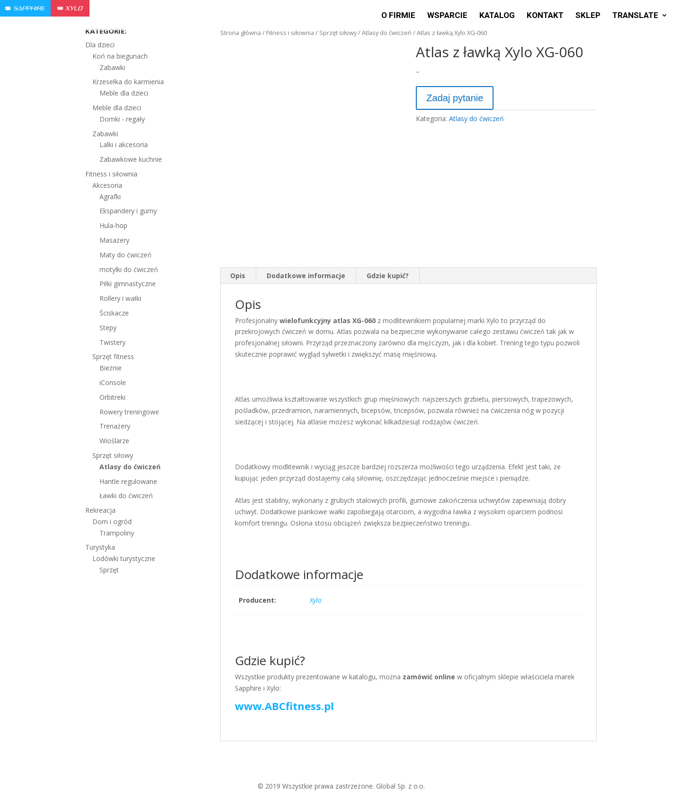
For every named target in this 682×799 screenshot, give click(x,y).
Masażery (114, 240)
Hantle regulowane (128, 481)
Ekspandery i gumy (128, 210)
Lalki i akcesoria (123, 144)
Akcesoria (107, 185)
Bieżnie (110, 367)
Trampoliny (116, 532)
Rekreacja (100, 510)
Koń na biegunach (120, 56)
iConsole (112, 382)
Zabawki (112, 67)
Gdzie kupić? (388, 275)
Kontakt (545, 16)
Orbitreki (112, 397)
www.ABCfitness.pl (284, 706)
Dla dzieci (100, 44)
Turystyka (100, 547)
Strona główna (240, 32)
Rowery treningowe (129, 411)
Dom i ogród (112, 521)
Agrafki (110, 196)
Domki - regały (122, 118)
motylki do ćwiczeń (128, 269)
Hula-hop (113, 225)
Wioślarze (114, 440)
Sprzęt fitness (113, 356)
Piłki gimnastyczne (127, 283)
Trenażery (114, 425)
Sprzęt (109, 569)
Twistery (112, 342)
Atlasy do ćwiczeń (387, 32)
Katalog (497, 16)
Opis (237, 275)
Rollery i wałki (120, 298)
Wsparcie (447, 16)
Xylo (316, 600)
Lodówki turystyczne (123, 558)
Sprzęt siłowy (338, 32)
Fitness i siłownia (290, 32)
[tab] (238, 276)
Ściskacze (114, 312)
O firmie (398, 16)
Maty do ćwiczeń (125, 254)
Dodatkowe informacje (306, 275)
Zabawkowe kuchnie (130, 159)
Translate (635, 16)
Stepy (108, 327)
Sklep (588, 16)
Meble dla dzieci (123, 92)
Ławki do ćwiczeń (126, 495)
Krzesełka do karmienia (128, 81)
